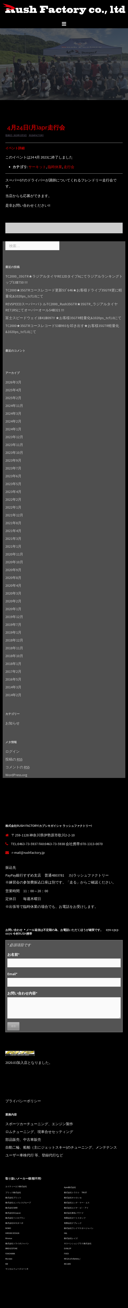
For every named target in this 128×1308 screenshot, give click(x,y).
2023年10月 (14, 452)
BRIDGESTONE (11, 1248)
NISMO (8, 1228)
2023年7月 (13, 468)
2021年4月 (13, 530)
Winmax (8, 1238)
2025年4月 (13, 390)
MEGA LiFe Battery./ (72, 1259)
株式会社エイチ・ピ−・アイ (76, 1208)
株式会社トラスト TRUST (75, 1192)
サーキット (37, 167)
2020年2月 (13, 601)
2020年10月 (14, 562)
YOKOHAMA (10, 1253)
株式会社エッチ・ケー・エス (76, 1202)
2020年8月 (13, 577)
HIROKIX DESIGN (12, 1233)
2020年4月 (13, 585)
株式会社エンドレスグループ (18, 1202)
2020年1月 (13, 609)
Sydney (69, 1302)
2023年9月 (13, 460)
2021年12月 (14, 515)
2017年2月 (13, 671)
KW (6, 1264)
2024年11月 (14, 405)
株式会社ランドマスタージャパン (78, 1228)
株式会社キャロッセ (73, 1197)
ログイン (12, 751)
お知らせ (12, 723)
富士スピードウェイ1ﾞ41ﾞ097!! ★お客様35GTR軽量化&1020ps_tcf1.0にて (63, 318)
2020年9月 (13, 570)
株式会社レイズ (71, 1238)
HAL (65, 1233)
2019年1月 (13, 632)
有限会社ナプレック (73, 1223)
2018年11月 (14, 648)
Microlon (8, 1259)
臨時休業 (55, 167)
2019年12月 (14, 616)
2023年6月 (13, 476)
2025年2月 (13, 398)
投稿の (13, 759)
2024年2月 (13, 421)
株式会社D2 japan (13, 1213)
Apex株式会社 (70, 1187)
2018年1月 (13, 663)
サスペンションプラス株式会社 (77, 1243)
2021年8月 (13, 523)
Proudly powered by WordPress (26, 1302)
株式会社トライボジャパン (17, 1243)
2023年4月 (13, 491)
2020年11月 (14, 554)
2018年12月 (14, 640)
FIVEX (66, 1253)
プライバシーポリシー (23, 1101)
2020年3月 (13, 593)
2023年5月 (13, 484)
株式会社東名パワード (74, 1213)
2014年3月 (13, 687)
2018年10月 (14, 656)
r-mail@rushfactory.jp (28, 852)
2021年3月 (13, 538)
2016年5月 (13, 679)
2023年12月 (14, 437)
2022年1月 (13, 507)
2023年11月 (14, 444)
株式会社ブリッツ (13, 1197)
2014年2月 (13, 695)
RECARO (67, 1264)
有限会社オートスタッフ (75, 1218)
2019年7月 (13, 624)
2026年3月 (13, 382)
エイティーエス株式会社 (16, 1186)
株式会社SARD (11, 1208)
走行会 (69, 167)
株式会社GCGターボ (14, 1223)
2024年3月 (13, 413)
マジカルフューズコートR (16, 1269)
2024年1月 (13, 429)
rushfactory (36, 135)
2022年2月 (13, 499)
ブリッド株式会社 (13, 1192)
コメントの (17, 767)
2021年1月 (13, 546)
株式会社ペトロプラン (15, 1218)
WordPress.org (16, 775)
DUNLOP (67, 1248)
